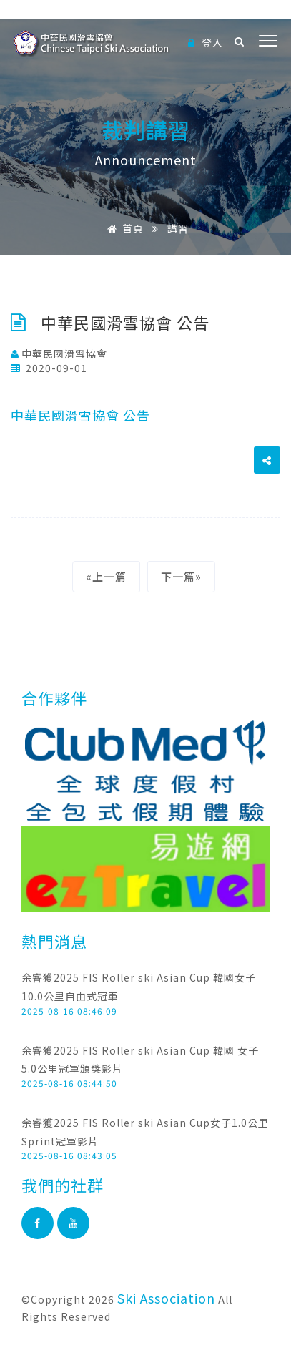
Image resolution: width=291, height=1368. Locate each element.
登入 (205, 42)
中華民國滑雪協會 (59, 353)
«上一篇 (106, 576)
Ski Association (166, 1298)
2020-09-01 (49, 368)
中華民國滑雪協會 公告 (80, 415)
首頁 (123, 228)
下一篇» (181, 576)
